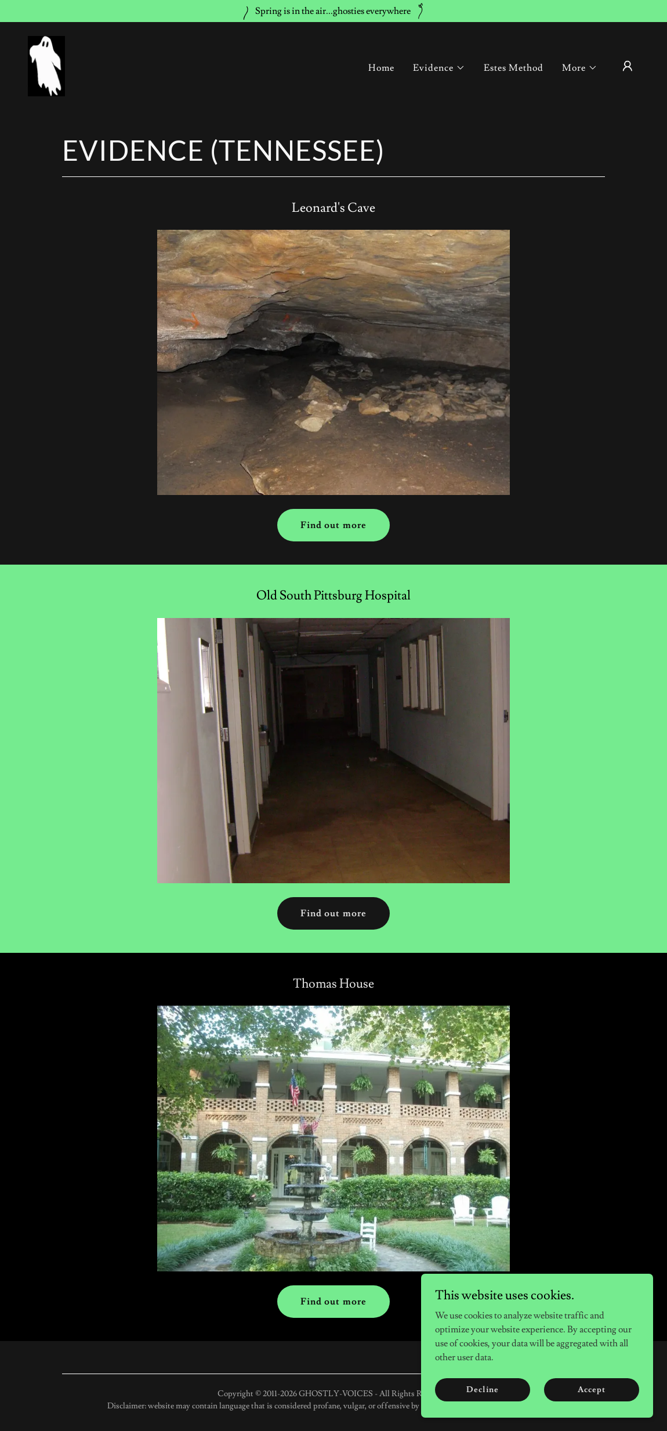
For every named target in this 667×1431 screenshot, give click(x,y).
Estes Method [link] (513, 68)
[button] (439, 68)
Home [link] (381, 68)
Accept (591, 1413)
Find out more (333, 525)
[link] (46, 64)
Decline (482, 1413)
